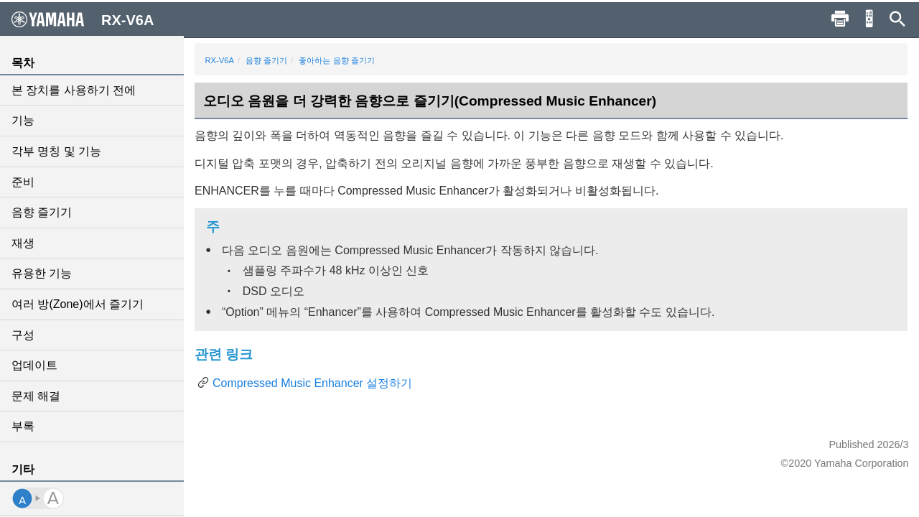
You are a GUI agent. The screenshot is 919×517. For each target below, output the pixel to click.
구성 (22, 335)
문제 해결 (35, 396)
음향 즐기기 (41, 212)
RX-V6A (219, 60)
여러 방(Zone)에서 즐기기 (77, 304)
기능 (22, 120)
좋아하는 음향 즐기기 (337, 60)
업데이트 (34, 365)
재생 (22, 243)
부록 (22, 426)
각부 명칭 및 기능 (56, 151)
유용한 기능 (41, 273)
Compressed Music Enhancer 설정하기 (312, 383)
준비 (22, 182)
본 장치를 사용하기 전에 (73, 90)
